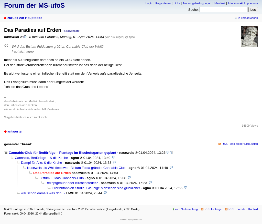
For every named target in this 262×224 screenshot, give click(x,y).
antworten (15, 131)
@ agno (130, 36)
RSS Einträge (213, 209)
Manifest (219, 3)
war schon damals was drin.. (42, 193)
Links (177, 3)
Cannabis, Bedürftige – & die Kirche (41, 158)
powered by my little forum (131, 219)
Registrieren (162, 3)
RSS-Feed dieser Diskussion (240, 143)
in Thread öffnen (248, 17)
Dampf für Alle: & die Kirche (41, 163)
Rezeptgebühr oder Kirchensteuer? (72, 183)
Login (149, 3)
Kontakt (253, 209)
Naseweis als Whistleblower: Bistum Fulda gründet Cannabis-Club (76, 168)
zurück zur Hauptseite (24, 18)
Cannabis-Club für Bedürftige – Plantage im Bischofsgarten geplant (62, 153)
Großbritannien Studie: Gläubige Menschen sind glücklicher (96, 188)
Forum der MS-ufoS (34, 5)
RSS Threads (236, 209)
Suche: (193, 10)
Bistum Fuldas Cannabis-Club (61, 178)
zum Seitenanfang (186, 209)
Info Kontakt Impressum (243, 3)
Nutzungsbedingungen (197, 3)
